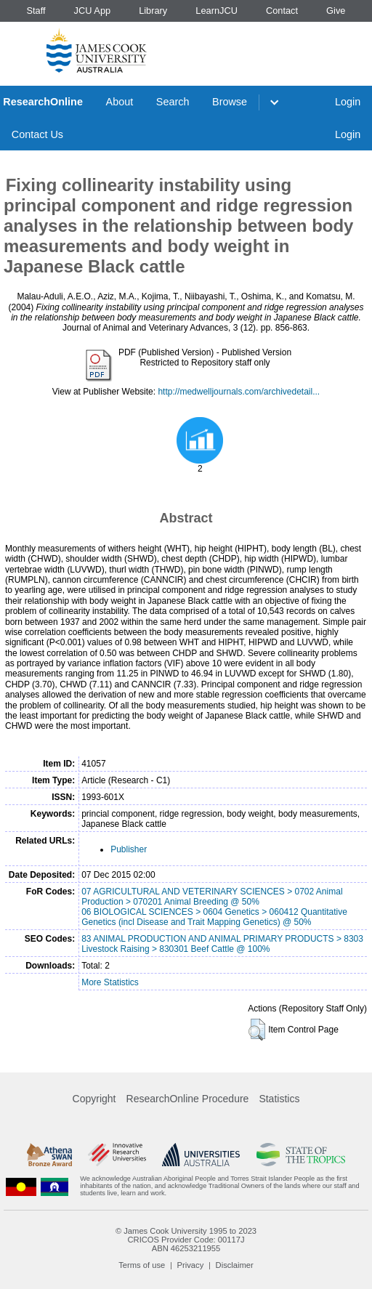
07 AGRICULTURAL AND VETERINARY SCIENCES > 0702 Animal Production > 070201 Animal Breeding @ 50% (211, 896)
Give (335, 10)
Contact (282, 10)
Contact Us (37, 134)
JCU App (92, 10)
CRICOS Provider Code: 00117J (185, 1239)
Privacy (190, 1265)
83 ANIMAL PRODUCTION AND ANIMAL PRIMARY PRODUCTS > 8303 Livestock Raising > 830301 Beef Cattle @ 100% (222, 944)
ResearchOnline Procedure (187, 1098)
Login (347, 102)
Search (173, 102)
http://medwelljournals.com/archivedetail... (239, 392)
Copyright (94, 1098)
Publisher (128, 849)
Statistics (279, 1098)
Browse (229, 102)
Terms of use (141, 1265)
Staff (35, 10)
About (120, 102)
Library (153, 10)
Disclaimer (235, 1265)
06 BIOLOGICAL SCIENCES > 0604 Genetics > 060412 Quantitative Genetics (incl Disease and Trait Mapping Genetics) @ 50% (214, 917)
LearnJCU (216, 10)
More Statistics (110, 982)
